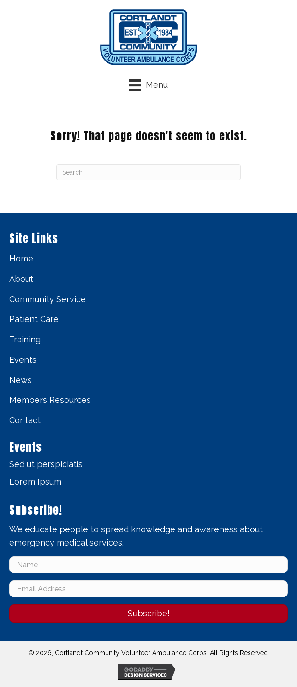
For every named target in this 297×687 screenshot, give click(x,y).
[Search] (148, 172)
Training (25, 339)
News (20, 380)
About (21, 279)
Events (22, 360)
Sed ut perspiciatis (46, 464)
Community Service (47, 299)
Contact (25, 420)
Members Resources (50, 400)
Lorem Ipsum (35, 481)
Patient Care (34, 319)
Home (21, 258)
